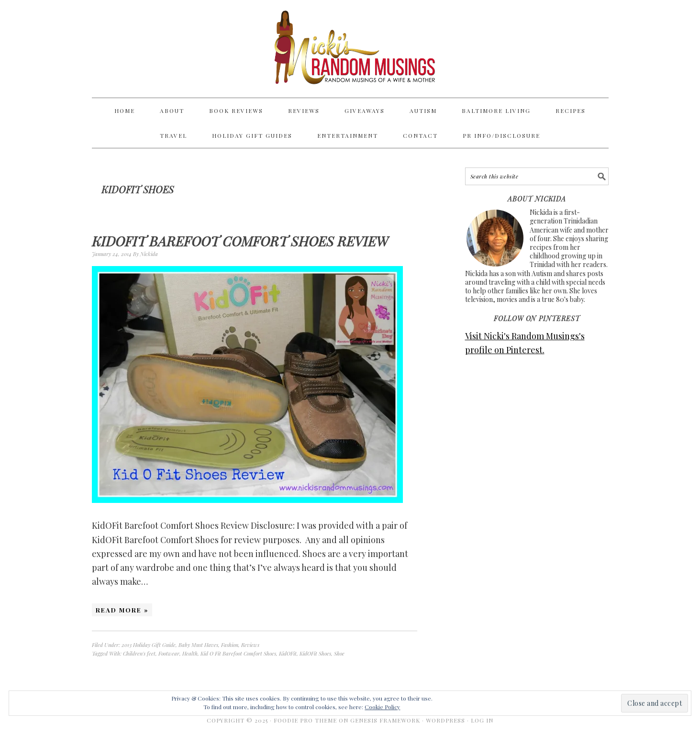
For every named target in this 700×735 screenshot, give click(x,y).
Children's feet (139, 653)
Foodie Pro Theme (305, 720)
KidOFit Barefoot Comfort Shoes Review (240, 241)
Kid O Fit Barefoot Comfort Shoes (238, 653)
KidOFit (288, 653)
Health (190, 653)
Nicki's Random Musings (350, 49)
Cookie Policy (382, 707)
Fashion (229, 644)
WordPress (445, 720)
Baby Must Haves (198, 644)
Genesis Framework (385, 720)
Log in (482, 720)
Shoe (339, 653)
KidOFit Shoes (315, 653)
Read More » (122, 610)
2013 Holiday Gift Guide (149, 644)
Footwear (168, 653)
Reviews (250, 644)
